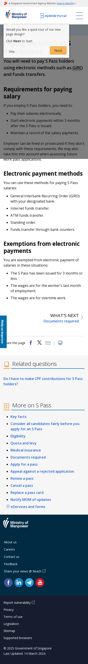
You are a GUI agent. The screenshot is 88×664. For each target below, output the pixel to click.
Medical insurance (26, 450)
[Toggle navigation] (79, 15)
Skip (12, 51)
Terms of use (13, 617)
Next (58, 50)
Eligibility (18, 436)
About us (10, 542)
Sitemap (9, 631)
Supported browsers (18, 638)
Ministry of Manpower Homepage (20, 15)
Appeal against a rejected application (42, 471)
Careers (9, 549)
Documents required (28, 457)
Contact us (11, 557)
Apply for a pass (24, 464)
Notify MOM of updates (31, 499)
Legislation (11, 624)
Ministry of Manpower (19, 526)
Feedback (11, 564)
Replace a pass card (27, 492)
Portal (53, 15)
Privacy (9, 610)
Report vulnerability (17, 602)
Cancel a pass (22, 485)
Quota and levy (24, 443)
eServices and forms (28, 506)
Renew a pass (22, 478)
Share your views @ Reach (22, 571)
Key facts (18, 416)
